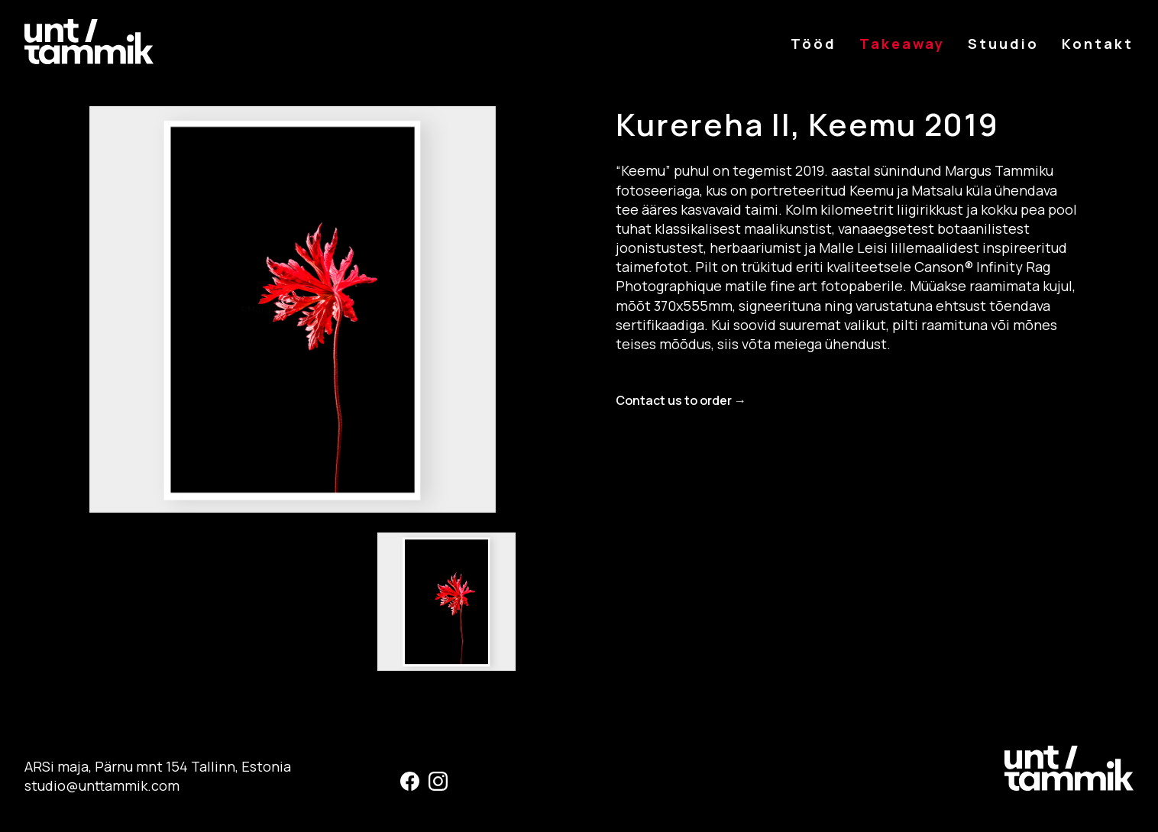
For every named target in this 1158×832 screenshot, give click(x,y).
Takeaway (902, 43)
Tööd (813, 43)
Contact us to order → (681, 400)
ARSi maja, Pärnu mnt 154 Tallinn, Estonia (157, 766)
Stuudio (1003, 43)
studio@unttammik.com (102, 785)
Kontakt (1098, 43)
